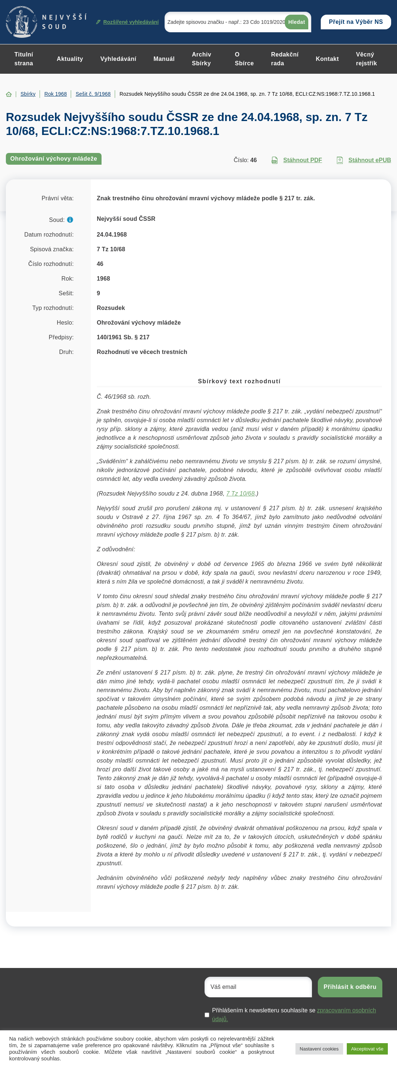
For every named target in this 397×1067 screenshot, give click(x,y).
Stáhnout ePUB (364, 160)
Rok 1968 (55, 94)
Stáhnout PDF (297, 160)
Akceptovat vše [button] (367, 1049)
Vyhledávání (118, 59)
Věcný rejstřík (366, 58)
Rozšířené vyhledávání (127, 22)
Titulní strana (23, 58)
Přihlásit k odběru (350, 987)
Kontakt (327, 59)
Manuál (164, 59)
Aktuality (70, 59)
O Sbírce (244, 58)
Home (9, 94)
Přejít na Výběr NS (356, 22)
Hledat (296, 22)
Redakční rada (284, 58)
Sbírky (28, 94)
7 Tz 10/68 (240, 493)
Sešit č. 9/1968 (93, 94)
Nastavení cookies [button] (319, 1049)
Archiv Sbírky (201, 58)
